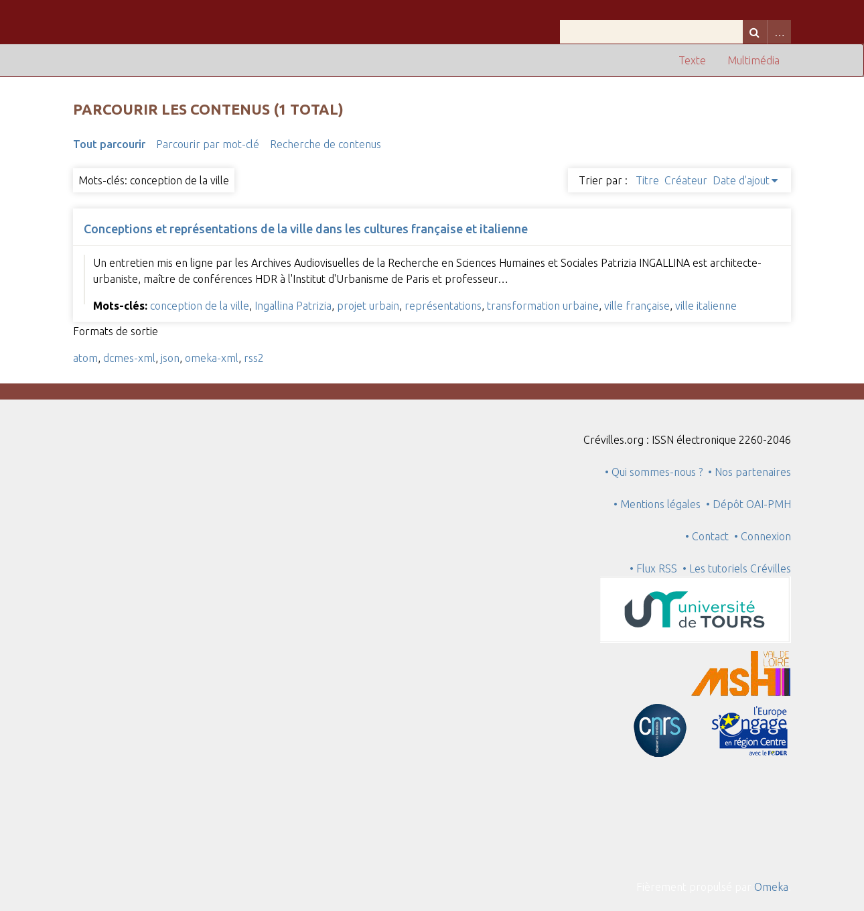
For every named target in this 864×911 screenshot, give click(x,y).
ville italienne (706, 306)
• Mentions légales (657, 504)
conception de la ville (199, 306)
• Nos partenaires (749, 472)
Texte (692, 60)
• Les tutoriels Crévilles (736, 568)
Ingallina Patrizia (293, 306)
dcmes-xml (129, 358)
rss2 (254, 358)
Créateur (685, 180)
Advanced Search (779, 32)
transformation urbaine (543, 306)
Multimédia (753, 60)
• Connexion (762, 536)
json (170, 358)
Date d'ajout (741, 180)
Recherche (755, 32)
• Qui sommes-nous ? (654, 472)
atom (85, 358)
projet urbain (368, 306)
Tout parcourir (109, 144)
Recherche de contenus (325, 144)
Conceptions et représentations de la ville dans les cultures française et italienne (306, 228)
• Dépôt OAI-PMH (748, 504)
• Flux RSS (653, 568)
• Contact (709, 536)
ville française (637, 306)
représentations (443, 306)
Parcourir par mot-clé (207, 144)
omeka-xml (211, 358)
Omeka (771, 887)
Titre (647, 180)
